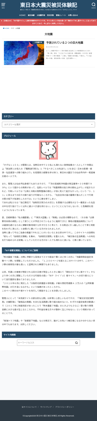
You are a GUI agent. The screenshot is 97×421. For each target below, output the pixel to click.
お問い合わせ (73, 15)
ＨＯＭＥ (22, 15)
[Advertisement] (48, 90)
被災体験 (31, 15)
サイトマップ (46, 407)
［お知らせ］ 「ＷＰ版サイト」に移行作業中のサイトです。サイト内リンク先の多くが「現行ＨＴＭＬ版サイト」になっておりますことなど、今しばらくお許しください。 (49, 22)
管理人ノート (61, 15)
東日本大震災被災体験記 (48, 5)
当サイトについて (29, 407)
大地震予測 (41, 15)
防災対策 (50, 15)
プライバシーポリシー (64, 407)
